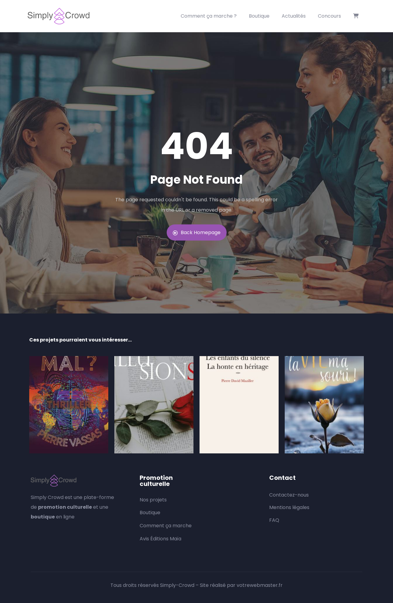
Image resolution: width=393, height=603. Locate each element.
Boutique (259, 15)
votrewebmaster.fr (260, 585)
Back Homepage (197, 232)
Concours (329, 15)
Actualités (294, 15)
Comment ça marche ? (209, 15)
